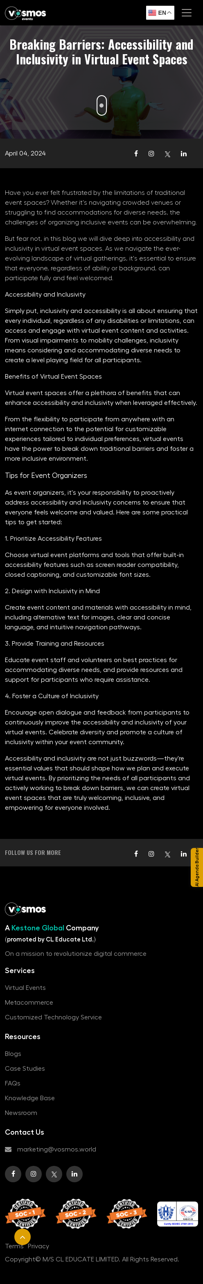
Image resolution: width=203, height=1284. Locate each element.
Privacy (38, 1246)
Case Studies (25, 1068)
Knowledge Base (30, 1098)
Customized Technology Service (53, 1017)
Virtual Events (25, 988)
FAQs (12, 1083)
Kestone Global (38, 928)
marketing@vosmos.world (50, 1149)
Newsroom (21, 1113)
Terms (14, 1246)
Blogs (13, 1054)
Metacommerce (29, 1002)
